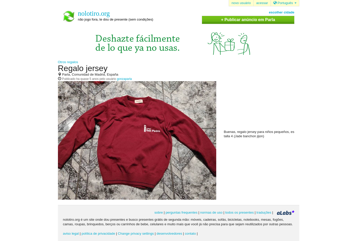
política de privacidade (98, 233)
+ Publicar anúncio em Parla (248, 20)
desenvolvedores (169, 233)
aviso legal (71, 233)
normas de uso (211, 212)
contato (190, 233)
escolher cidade (281, 12)
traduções (263, 212)
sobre (158, 212)
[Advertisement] (262, 96)
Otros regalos (68, 62)
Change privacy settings (136, 233)
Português (285, 3)
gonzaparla (124, 79)
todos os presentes (239, 212)
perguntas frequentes (181, 212)
